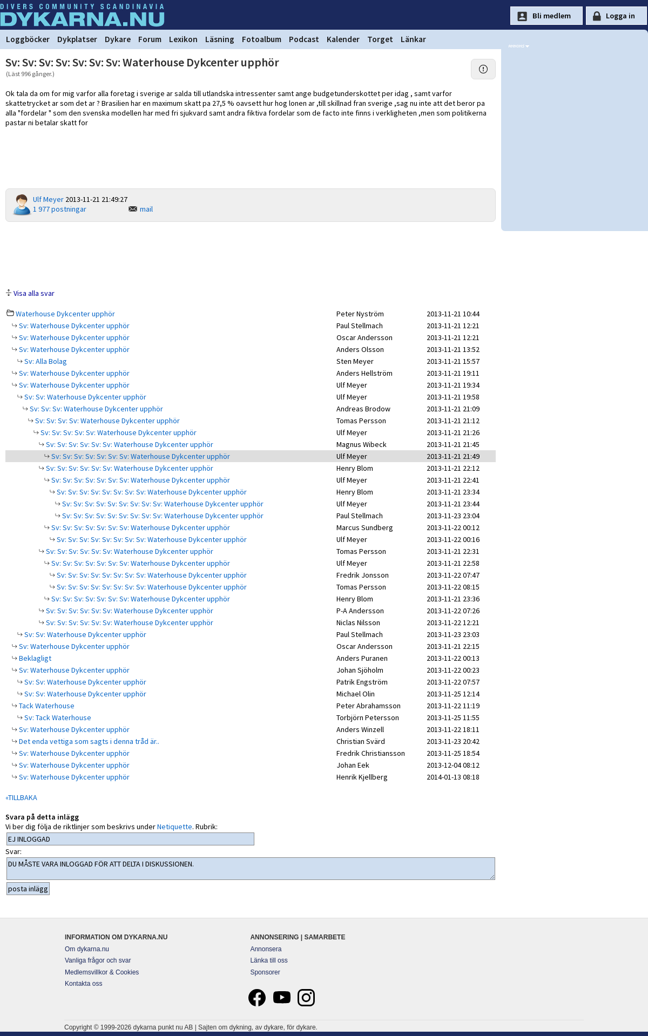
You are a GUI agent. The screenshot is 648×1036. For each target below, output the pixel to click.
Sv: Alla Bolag (45, 361)
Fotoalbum (261, 39)
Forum (149, 39)
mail (146, 209)
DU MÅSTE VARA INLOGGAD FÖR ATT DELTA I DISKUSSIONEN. (250, 868)
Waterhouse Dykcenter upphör (65, 314)
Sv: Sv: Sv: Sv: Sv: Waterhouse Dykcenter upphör (118, 432)
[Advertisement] (250, 254)
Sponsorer (265, 972)
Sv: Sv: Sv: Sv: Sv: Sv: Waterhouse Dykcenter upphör (128, 444)
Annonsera (265, 949)
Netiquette (174, 826)
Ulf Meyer (48, 199)
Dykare (118, 39)
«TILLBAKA (21, 797)
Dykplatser (77, 39)
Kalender (343, 39)
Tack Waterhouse (46, 705)
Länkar (413, 39)
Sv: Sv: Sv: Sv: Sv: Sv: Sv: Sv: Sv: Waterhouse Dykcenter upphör (162, 504)
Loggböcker (28, 39)
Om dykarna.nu (87, 949)
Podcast (304, 39)
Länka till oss (268, 960)
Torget (380, 39)
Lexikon (183, 39)
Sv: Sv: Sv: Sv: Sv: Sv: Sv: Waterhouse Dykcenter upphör (140, 456)
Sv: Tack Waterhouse (57, 717)
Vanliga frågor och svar (98, 960)
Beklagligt (34, 658)
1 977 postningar (59, 209)
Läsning (219, 39)
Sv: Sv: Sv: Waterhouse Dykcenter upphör (95, 409)
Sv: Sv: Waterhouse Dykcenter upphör (84, 397)
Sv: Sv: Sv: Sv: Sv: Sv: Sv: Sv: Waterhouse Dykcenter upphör (151, 492)
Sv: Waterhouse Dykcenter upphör (73, 325)
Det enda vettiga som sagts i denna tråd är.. (88, 741)
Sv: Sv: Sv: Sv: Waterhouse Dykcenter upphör (106, 420)
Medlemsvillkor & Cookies (102, 972)
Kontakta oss (83, 983)
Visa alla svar (34, 293)
